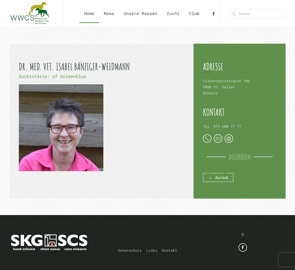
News (109, 13)
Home (89, 13)
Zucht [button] (173, 13)
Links (151, 250)
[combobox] (257, 13)
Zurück (218, 177)
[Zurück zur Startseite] (31, 13)
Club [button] (194, 13)
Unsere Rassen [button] (140, 13)
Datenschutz (130, 250)
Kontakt (169, 250)
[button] (242, 235)
